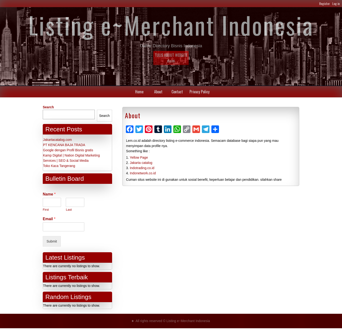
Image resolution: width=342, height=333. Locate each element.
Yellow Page (139, 157)
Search (48, 107)
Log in (336, 3)
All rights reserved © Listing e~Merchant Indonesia (173, 321)
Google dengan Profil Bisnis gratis (68, 150)
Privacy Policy (199, 92)
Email (49, 219)
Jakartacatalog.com (57, 140)
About (158, 92)
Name (49, 194)
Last (69, 209)
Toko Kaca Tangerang (59, 166)
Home (139, 92)
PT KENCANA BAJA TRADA (64, 145)
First (46, 209)
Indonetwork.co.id (143, 173)
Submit (52, 241)
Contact (177, 92)
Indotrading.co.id (142, 168)
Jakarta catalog (141, 163)
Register (324, 3)
